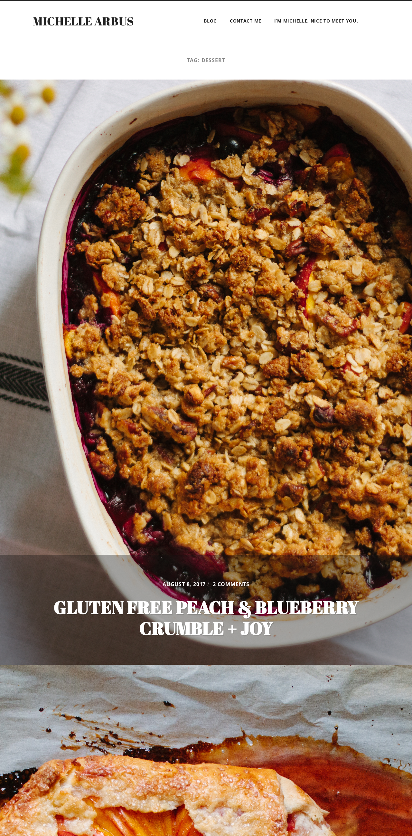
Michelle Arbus (83, 21)
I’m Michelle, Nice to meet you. (316, 21)
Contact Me (245, 21)
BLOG (210, 21)
